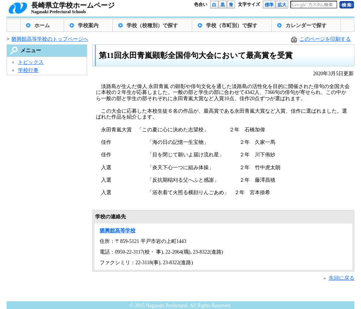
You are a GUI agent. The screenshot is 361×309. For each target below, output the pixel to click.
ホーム (42, 25)
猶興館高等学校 (117, 230)
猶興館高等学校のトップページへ (49, 39)
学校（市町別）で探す (231, 25)
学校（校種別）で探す (152, 25)
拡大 (282, 4)
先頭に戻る (341, 278)
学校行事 (28, 70)
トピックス (31, 62)
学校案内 (88, 25)
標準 (269, 4)
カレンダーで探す (306, 25)
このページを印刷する (325, 39)
